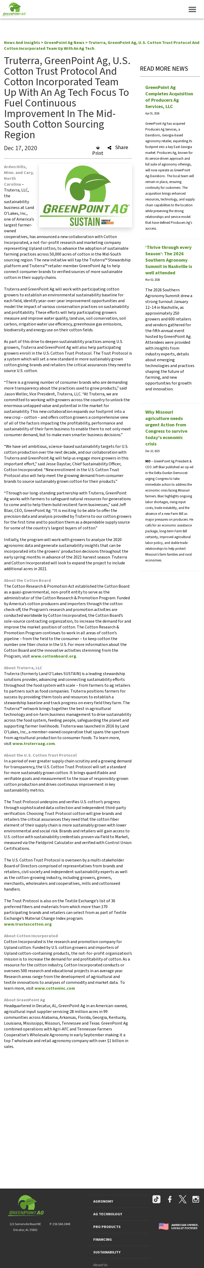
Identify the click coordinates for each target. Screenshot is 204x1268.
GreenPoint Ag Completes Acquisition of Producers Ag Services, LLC (169, 97)
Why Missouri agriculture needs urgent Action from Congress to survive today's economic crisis (166, 428)
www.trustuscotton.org (28, 924)
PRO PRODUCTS (107, 1227)
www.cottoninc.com (55, 988)
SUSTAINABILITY (107, 1252)
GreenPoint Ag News (64, 43)
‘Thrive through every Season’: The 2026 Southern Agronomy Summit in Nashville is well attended (168, 260)
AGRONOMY (103, 1201)
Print (97, 151)
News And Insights (22, 43)
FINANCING (102, 1239)
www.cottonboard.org (53, 656)
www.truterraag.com (33, 744)
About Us (100, 1265)
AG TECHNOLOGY (107, 1214)
